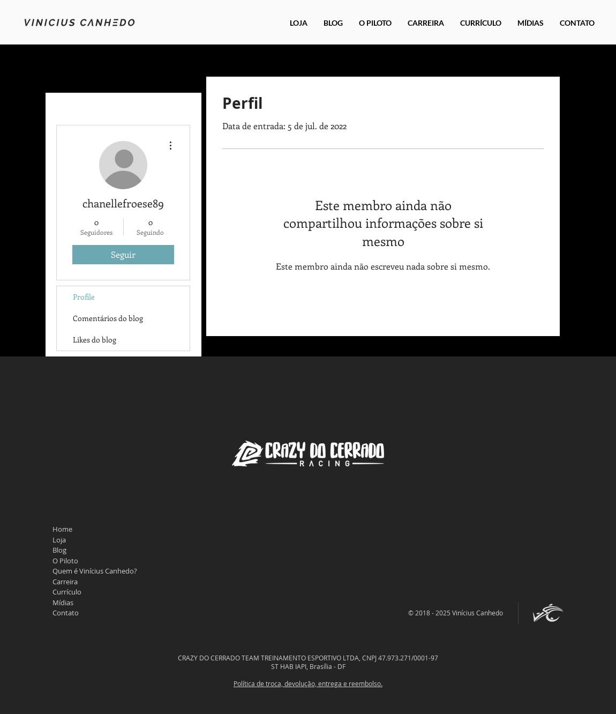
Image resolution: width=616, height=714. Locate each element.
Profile (84, 297)
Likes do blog (94, 339)
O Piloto (65, 561)
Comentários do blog (108, 318)
